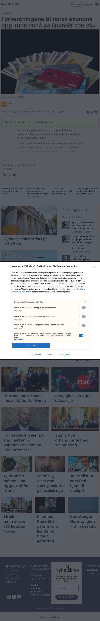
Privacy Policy (64, 355)
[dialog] (50, 310)
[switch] (82, 307)
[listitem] (50, 302)
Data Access (50, 355)
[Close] (94, 266)
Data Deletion (35, 355)
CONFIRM (31, 345)
